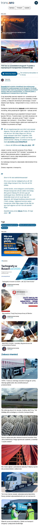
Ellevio (20, 211)
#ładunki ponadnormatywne (27, 225)
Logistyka (27, 7)
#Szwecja (4, 228)
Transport (19, 7)
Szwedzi (4, 86)
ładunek (21, 108)
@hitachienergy (9, 137)
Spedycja (12, 7)
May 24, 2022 (26, 145)
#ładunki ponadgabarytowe (10, 225)
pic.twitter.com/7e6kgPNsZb (17, 142)
